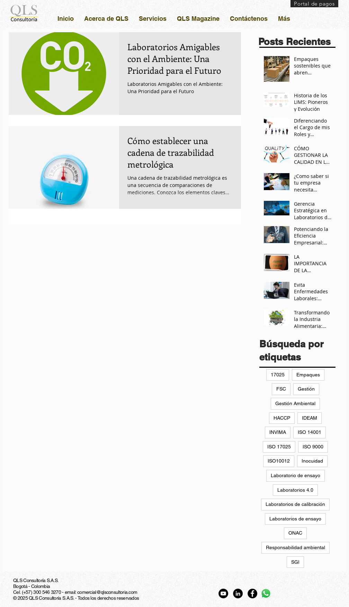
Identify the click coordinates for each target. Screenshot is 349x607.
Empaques (308, 374)
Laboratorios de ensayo (295, 518)
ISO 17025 (279, 446)
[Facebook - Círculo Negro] (252, 593)
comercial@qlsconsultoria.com (107, 592)
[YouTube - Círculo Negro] (223, 593)
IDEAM (309, 418)
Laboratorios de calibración (295, 504)
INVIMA (277, 432)
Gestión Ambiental (295, 403)
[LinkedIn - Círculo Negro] (238, 593)
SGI (295, 562)
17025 (278, 374)
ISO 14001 (309, 432)
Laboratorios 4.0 (295, 490)
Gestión (306, 389)
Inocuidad (312, 461)
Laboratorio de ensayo (295, 475)
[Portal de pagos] (314, 3)
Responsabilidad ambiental (295, 547)
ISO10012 (279, 461)
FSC (281, 389)
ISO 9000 (313, 446)
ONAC (295, 533)
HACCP (282, 418)
